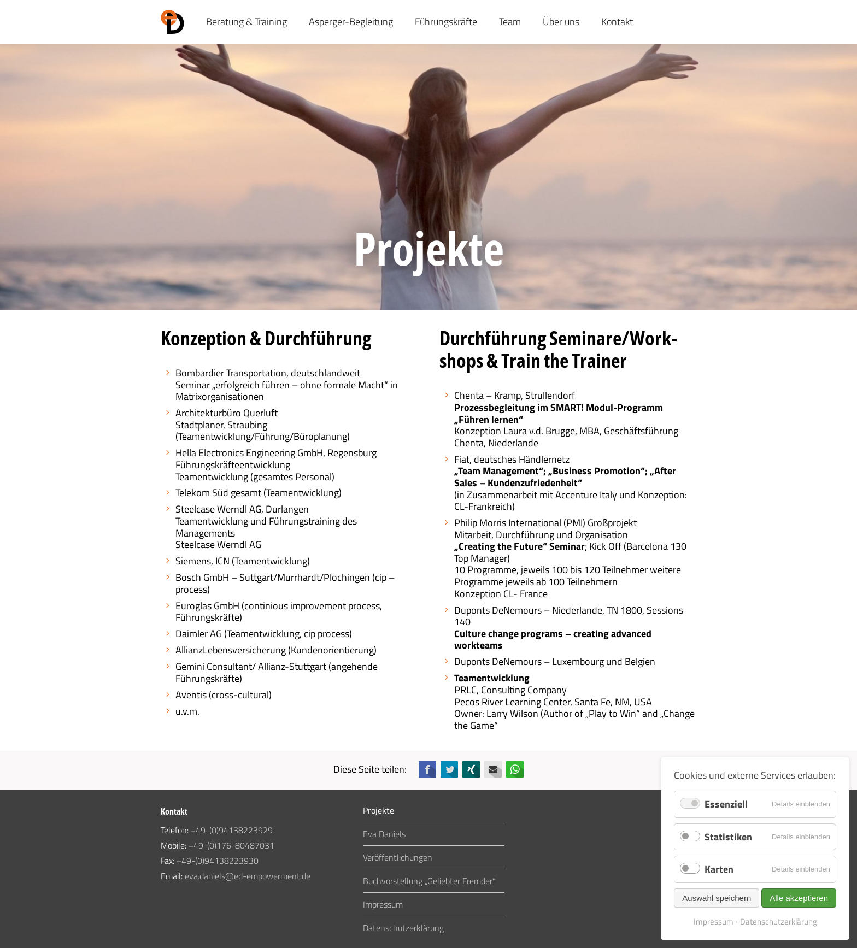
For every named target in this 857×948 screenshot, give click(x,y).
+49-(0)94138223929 (232, 830)
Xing (471, 769)
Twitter (449, 769)
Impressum (383, 904)
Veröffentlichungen (397, 857)
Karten (719, 869)
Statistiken (728, 836)
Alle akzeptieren (799, 898)
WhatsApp (515, 769)
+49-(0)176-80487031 (231, 845)
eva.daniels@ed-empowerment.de (247, 875)
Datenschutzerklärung (403, 927)
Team (510, 21)
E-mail (493, 769)
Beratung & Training (246, 21)
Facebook (427, 769)
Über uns (561, 21)
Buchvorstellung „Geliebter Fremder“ (429, 880)
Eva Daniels (384, 833)
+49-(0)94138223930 (218, 860)
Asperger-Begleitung (351, 21)
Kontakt (617, 21)
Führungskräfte (446, 21)
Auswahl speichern (716, 898)
